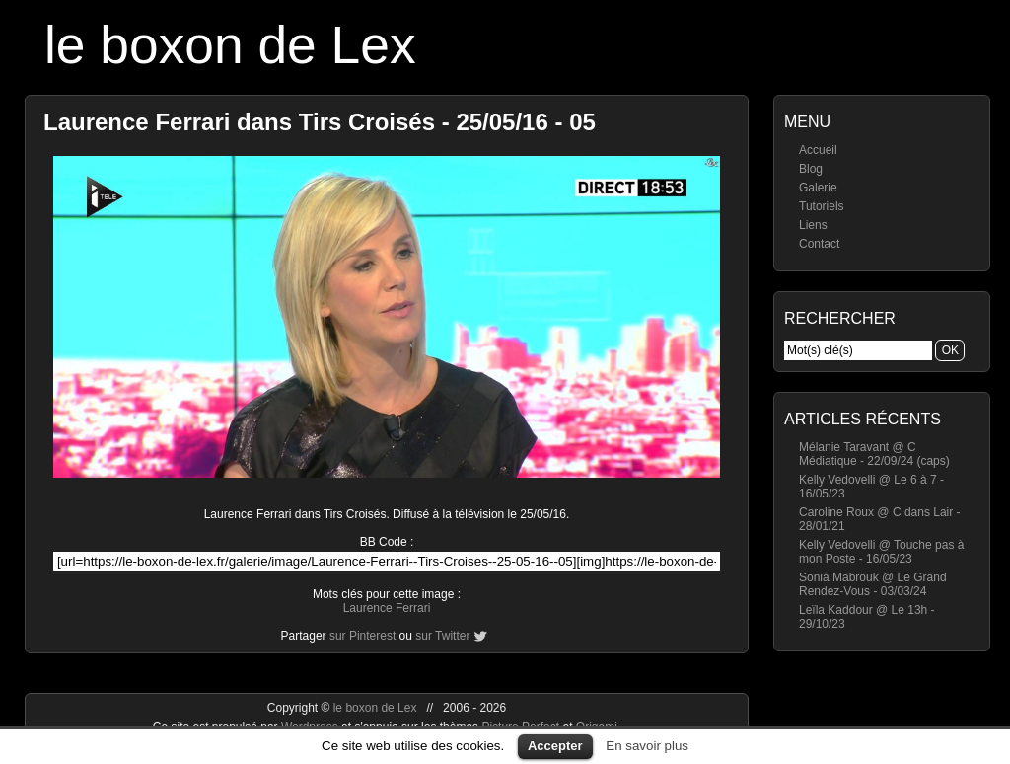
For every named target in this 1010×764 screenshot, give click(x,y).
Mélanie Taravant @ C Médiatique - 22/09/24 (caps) (874, 454)
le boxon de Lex (230, 45)
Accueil (818, 150)
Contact (819, 244)
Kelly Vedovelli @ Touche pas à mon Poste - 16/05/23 (881, 552)
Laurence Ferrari (387, 608)
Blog (811, 169)
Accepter (555, 745)
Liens (813, 225)
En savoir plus (647, 745)
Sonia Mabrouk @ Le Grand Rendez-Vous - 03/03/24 (873, 584)
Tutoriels (821, 206)
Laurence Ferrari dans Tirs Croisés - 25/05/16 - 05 (319, 122)
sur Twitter (442, 636)
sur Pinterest (362, 636)
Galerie (818, 187)
